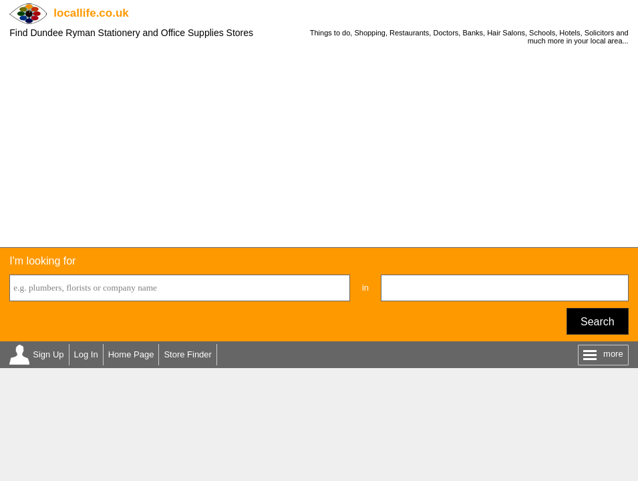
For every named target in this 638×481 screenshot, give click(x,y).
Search (598, 321)
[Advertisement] (319, 146)
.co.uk (90, 13)
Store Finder (188, 354)
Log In (86, 354)
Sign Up (48, 354)
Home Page (131, 354)
